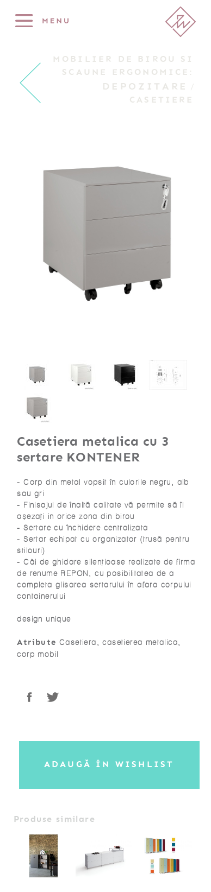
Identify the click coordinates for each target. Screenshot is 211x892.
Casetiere (161, 100)
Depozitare (145, 86)
